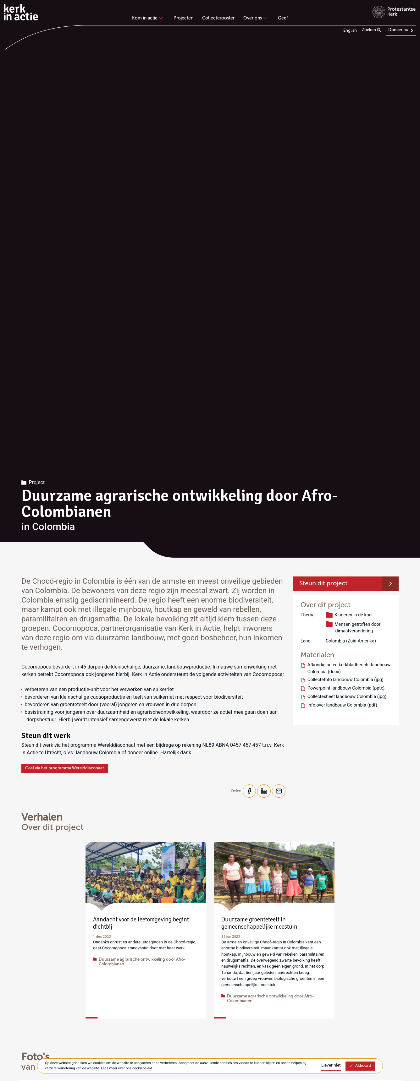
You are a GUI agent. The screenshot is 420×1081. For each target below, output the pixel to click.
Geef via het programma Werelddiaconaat (64, 768)
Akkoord (360, 1066)
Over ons (254, 18)
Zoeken (371, 30)
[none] (148, 18)
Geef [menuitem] (283, 18)
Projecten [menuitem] (183, 18)
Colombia (335, 641)
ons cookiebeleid (139, 1068)
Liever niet (331, 1065)
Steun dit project (323, 584)
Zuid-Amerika (361, 641)
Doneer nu (398, 30)
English (350, 31)
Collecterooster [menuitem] (218, 18)
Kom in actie (146, 18)
